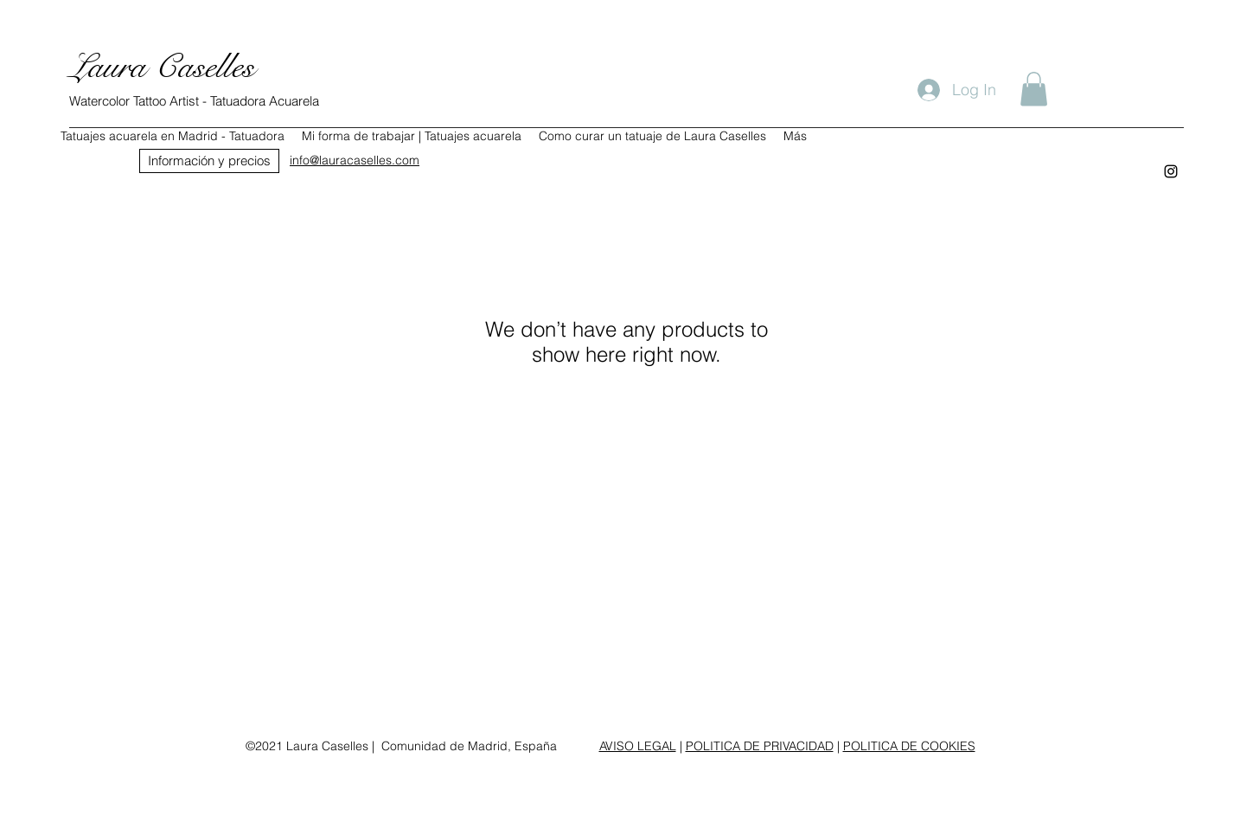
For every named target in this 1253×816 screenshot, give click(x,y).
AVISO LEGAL (637, 746)
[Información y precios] (209, 161)
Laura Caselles (161, 66)
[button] (1034, 89)
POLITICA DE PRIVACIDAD (760, 746)
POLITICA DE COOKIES (909, 746)
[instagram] (1170, 171)
